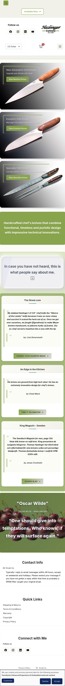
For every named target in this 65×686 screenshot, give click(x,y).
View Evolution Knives (18, 128)
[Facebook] (10, 31)
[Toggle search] (5, 2)
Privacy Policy (9, 621)
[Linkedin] (25, 31)
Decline (45, 681)
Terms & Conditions (12, 609)
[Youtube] (32, 31)
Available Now (31, 11)
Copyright (7, 617)
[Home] (52, 29)
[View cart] (41, 46)
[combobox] (14, 46)
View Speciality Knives (18, 177)
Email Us (10, 568)
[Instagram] (18, 31)
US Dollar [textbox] (12, 46)
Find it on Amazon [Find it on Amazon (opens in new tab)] (31, 412)
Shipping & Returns (12, 605)
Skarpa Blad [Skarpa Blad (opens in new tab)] (31, 481)
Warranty (7, 613)
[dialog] (32, 678)
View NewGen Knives (17, 79)
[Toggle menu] (60, 46)
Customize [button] (8, 681)
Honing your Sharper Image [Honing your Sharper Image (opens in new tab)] (30, 356)
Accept (57, 681)
